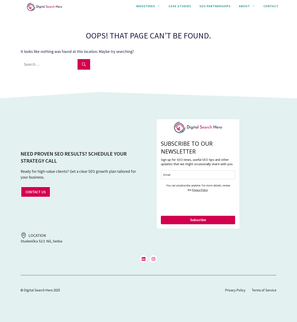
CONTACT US (35, 192)
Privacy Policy (200, 190)
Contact (270, 6)
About (249, 6)
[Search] (84, 64)
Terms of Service (264, 290)
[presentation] (192, 204)
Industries (150, 6)
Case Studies (180, 6)
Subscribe (198, 220)
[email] (198, 174)
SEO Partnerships (215, 6)
